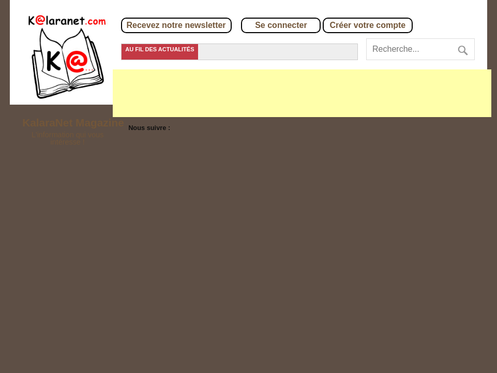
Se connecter (281, 25)
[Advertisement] (302, 93)
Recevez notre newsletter (176, 25)
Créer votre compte (368, 25)
